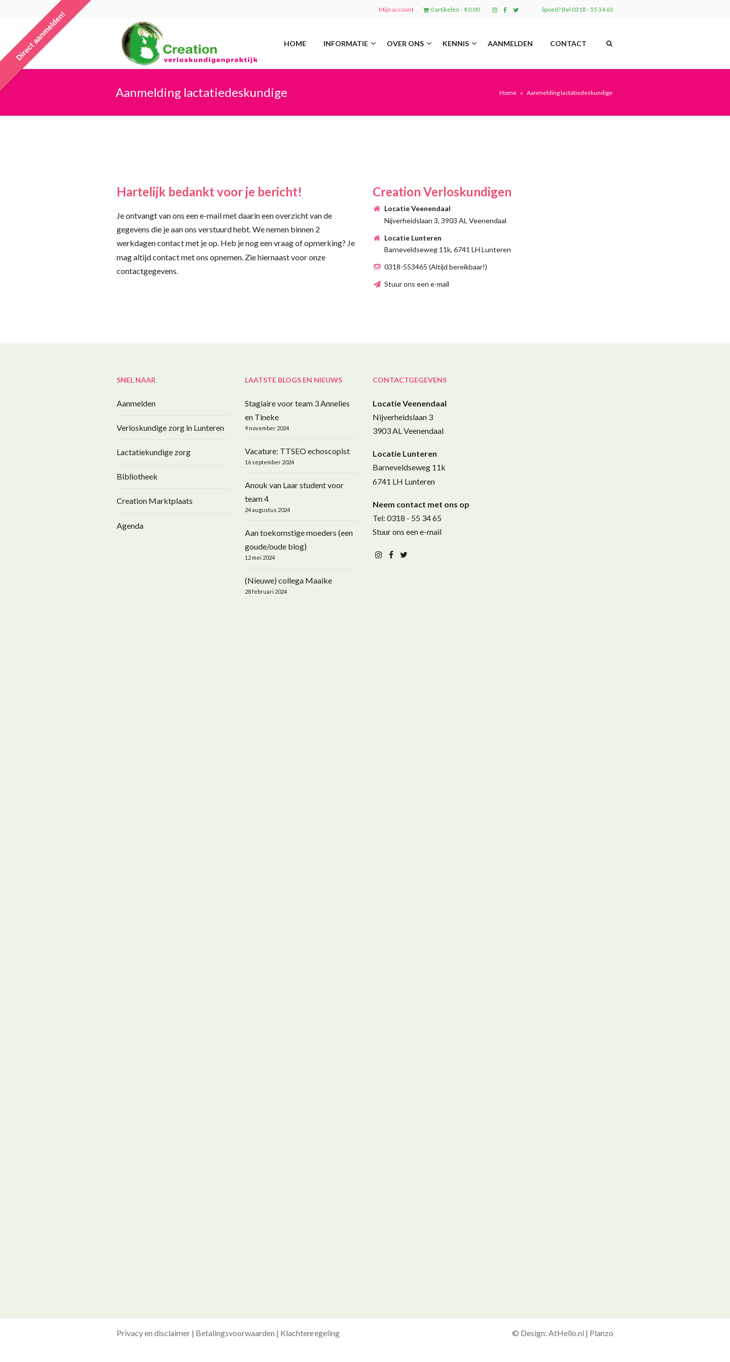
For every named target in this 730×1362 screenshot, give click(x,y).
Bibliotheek (137, 476)
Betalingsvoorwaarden (235, 1333)
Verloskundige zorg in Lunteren (170, 427)
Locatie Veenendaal (410, 403)
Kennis (456, 43)
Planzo (601, 1333)
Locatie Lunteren (405, 453)
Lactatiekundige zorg (154, 452)
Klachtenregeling (310, 1333)
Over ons (405, 43)
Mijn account (396, 9)
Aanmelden (510, 43)
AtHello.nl (566, 1333)
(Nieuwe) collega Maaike (288, 580)
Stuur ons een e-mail (416, 284)
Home (295, 43)
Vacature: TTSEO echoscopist (297, 451)
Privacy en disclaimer (153, 1333)
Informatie (345, 43)
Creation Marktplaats (155, 500)
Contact (568, 43)
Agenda (130, 525)
